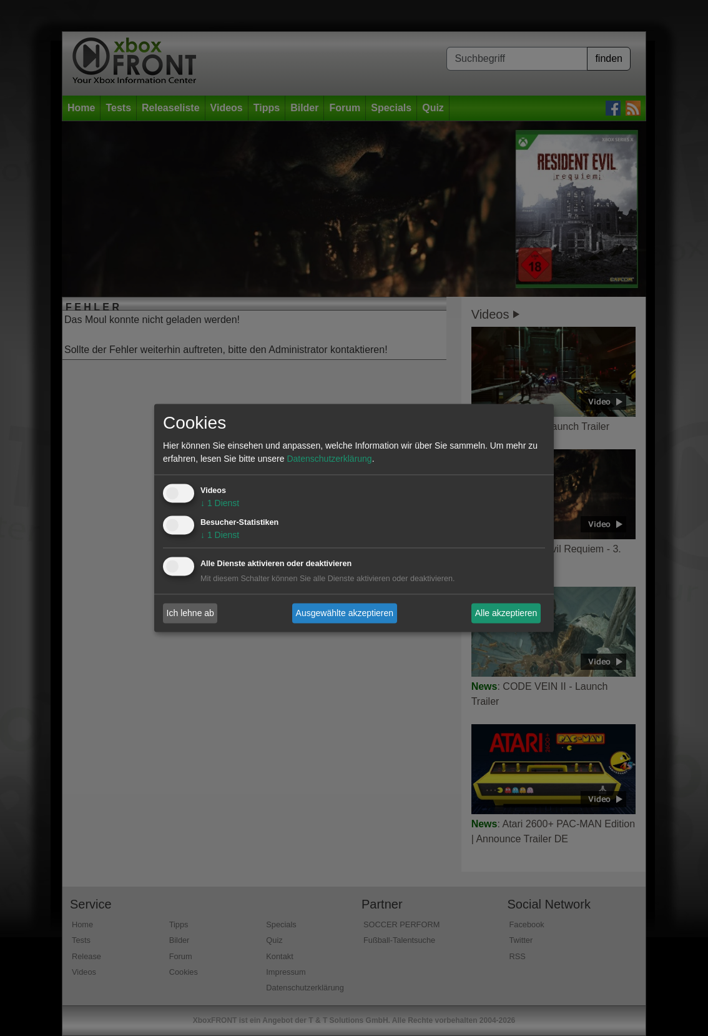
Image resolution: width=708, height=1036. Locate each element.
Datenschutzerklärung (329, 459)
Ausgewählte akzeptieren (344, 613)
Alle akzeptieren (506, 613)
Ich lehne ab (190, 613)
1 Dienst (219, 504)
